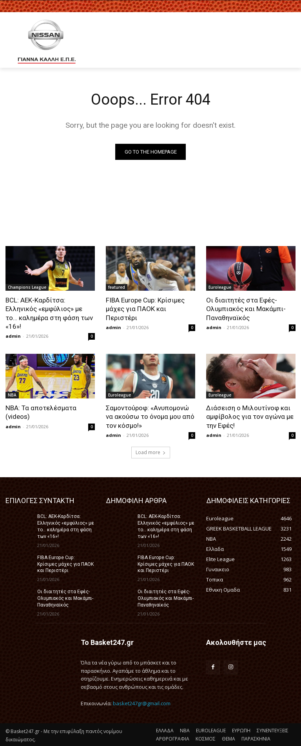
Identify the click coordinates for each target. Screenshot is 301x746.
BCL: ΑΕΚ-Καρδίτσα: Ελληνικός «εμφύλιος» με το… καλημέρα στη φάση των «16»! (49, 313)
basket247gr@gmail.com (141, 702)
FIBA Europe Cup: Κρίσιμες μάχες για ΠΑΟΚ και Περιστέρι (145, 308)
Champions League (27, 287)
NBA (12, 394)
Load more (151, 452)
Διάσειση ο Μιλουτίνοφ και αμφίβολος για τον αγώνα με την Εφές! (249, 416)
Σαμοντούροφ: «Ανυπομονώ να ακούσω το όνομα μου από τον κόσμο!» (150, 416)
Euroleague (220, 287)
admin (13, 336)
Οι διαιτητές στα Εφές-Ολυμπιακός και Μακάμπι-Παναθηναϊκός (245, 308)
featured (116, 287)
